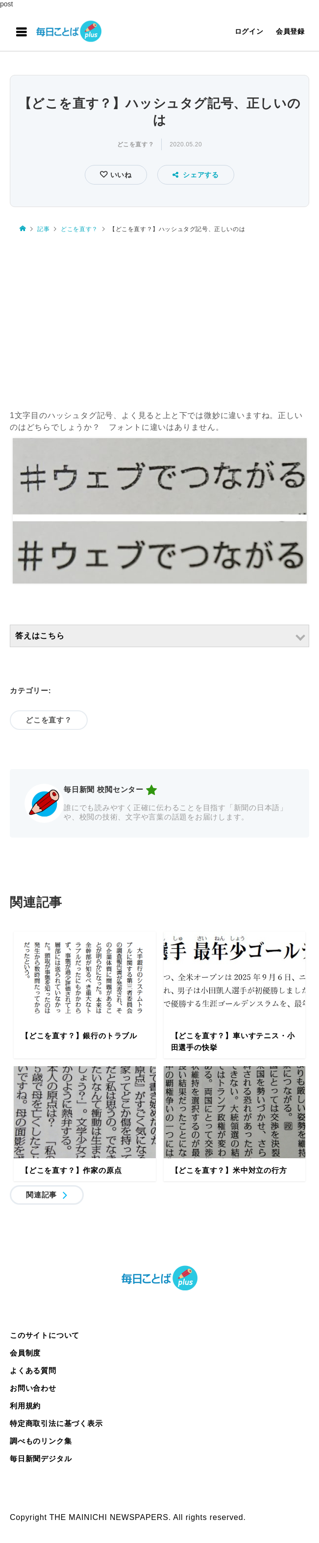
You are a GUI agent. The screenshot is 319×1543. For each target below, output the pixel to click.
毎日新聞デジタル (41, 1458)
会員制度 (25, 1353)
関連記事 (41, 1195)
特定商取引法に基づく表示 (56, 1423)
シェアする (195, 175)
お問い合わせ (33, 1388)
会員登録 (290, 31)
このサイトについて (44, 1335)
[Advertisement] (159, 316)
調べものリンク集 (41, 1441)
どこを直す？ (135, 144)
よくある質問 (33, 1370)
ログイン (249, 31)
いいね (120, 175)
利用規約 (25, 1406)
